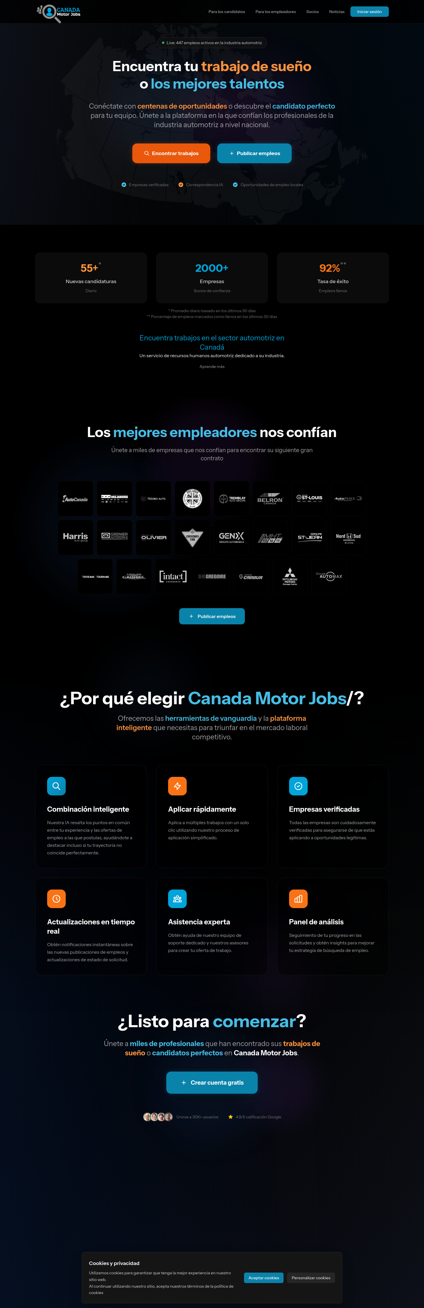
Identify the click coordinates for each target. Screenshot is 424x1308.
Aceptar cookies (264, 1277)
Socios (312, 11)
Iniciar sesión (369, 11)
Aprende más (212, 366)
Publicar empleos (212, 616)
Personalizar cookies (311, 1277)
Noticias (337, 11)
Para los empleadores (276, 11)
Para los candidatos (227, 11)
